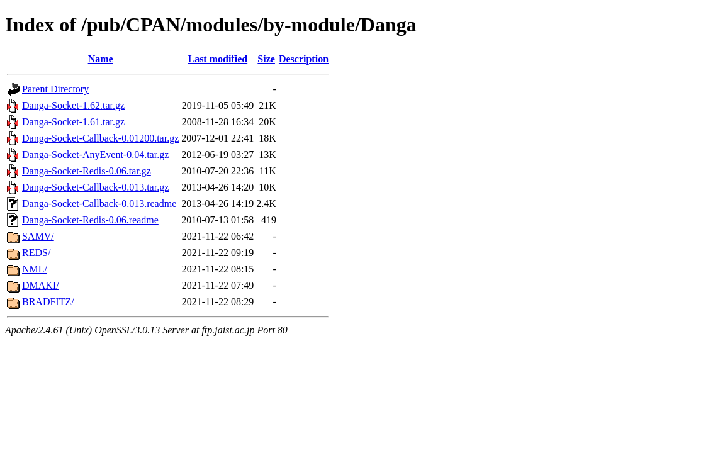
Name (100, 58)
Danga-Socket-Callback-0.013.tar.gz (95, 187)
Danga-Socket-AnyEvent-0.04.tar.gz (95, 154)
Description (304, 58)
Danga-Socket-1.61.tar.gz (73, 121)
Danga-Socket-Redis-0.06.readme (90, 220)
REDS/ (36, 252)
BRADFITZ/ (48, 301)
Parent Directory (55, 89)
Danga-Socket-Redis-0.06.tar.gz (86, 170)
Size (266, 58)
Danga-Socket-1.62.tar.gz (73, 105)
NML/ (34, 269)
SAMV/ (38, 236)
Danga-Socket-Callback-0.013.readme (99, 203)
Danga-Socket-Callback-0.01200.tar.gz (100, 138)
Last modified (217, 58)
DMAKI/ (40, 285)
